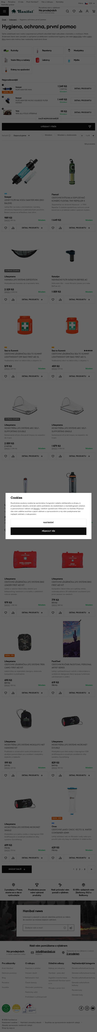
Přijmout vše (48, 531)
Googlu (36, 509)
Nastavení (48, 523)
